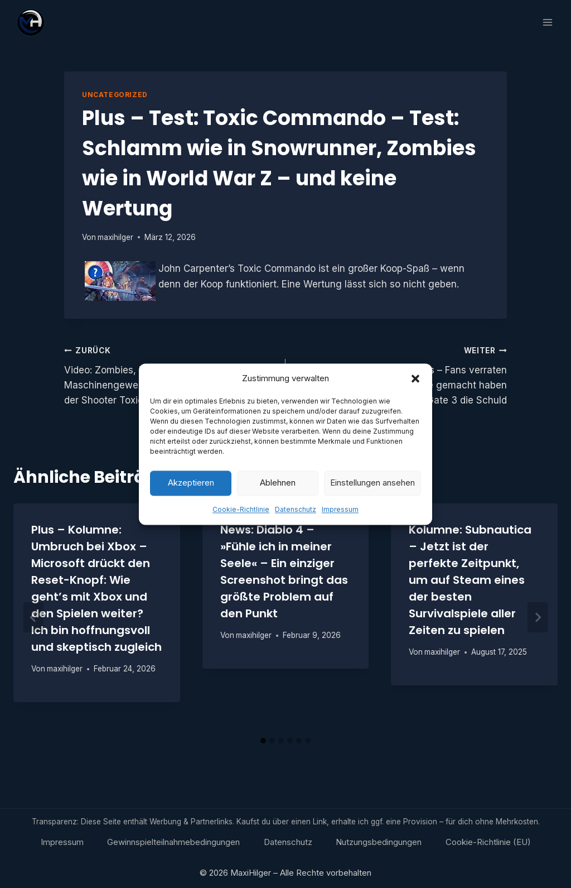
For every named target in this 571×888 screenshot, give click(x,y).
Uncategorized (115, 94)
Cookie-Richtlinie (240, 516)
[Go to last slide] (33, 617)
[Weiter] (538, 617)
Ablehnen (278, 489)
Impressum (340, 516)
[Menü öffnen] (547, 22)
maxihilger (115, 237)
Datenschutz (295, 516)
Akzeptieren (191, 489)
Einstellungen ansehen (372, 489)
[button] (415, 385)
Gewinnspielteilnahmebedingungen (173, 842)
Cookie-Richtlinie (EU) (488, 842)
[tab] (263, 740)
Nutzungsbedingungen (379, 842)
